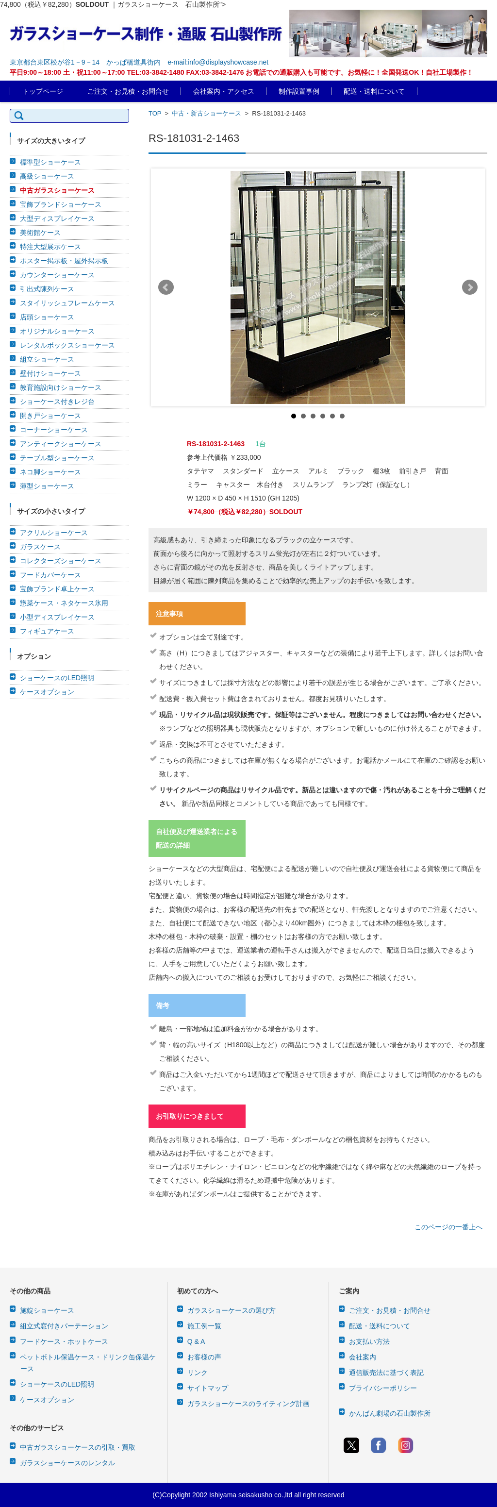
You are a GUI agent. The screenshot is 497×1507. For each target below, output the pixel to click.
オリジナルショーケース (57, 331)
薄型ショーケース (47, 486)
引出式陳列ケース (47, 289)
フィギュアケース (47, 631)
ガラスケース (40, 547)
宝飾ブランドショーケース (60, 204)
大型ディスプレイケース (57, 218)
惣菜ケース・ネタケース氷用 (64, 603)
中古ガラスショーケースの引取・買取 (77, 1447)
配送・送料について (374, 91)
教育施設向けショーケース (60, 387)
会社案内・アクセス (223, 91)
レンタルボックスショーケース (67, 345)
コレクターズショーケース (60, 561)
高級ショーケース (47, 176)
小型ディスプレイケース (57, 617)
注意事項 (169, 614)
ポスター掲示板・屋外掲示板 (64, 261)
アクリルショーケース (54, 532)
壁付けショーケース (50, 373)
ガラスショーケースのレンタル (67, 1463)
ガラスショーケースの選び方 (231, 1310)
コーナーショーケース (54, 430)
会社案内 (362, 1357)
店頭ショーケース (47, 317)
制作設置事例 (299, 91)
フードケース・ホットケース (64, 1341)
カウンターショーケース (57, 275)
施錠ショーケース (47, 1310)
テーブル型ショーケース (57, 458)
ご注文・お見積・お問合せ (128, 91)
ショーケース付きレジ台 (57, 401)
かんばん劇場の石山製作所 (390, 1413)
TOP (155, 113)
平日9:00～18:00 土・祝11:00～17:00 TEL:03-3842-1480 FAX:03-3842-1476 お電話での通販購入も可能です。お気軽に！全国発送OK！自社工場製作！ (241, 72)
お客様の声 (204, 1357)
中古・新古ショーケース (206, 113)
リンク (197, 1372)
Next (470, 287)
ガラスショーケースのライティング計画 (248, 1403)
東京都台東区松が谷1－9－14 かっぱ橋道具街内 (85, 62)
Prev (166, 287)
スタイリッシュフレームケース (67, 303)
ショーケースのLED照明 (57, 678)
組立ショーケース (47, 359)
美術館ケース (40, 232)
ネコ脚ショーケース (50, 472)
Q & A (196, 1341)
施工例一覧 (204, 1326)
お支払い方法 (369, 1341)
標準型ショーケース (50, 162)
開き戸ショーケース (50, 415)
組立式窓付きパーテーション (64, 1326)
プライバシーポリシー (383, 1388)
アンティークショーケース (60, 444)
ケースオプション (47, 692)
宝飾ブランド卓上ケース (57, 589)
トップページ (42, 91)
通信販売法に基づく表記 (386, 1372)
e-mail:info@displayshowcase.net (217, 62)
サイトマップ (207, 1388)
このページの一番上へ (448, 1227)
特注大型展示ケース (50, 247)
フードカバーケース (50, 575)
